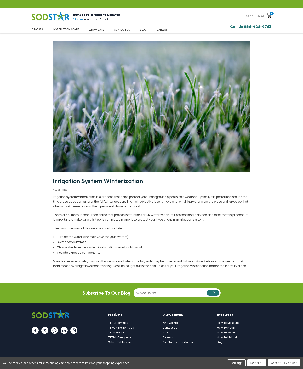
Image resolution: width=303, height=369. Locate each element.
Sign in (250, 15)
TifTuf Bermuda (118, 323)
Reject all (256, 363)
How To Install (226, 327)
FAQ (165, 332)
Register (260, 15)
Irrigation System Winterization (98, 181)
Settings (236, 363)
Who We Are (96, 29)
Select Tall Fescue (120, 342)
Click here (78, 19)
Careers (168, 337)
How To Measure (228, 323)
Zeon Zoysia (116, 332)
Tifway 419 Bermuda (121, 327)
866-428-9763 (257, 26)
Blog (143, 29)
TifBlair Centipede (119, 337)
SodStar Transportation (178, 342)
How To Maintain (227, 337)
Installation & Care (66, 29)
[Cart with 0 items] (269, 16)
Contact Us (122, 29)
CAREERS (162, 29)
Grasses (37, 29)
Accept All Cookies (284, 363)
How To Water (226, 332)
